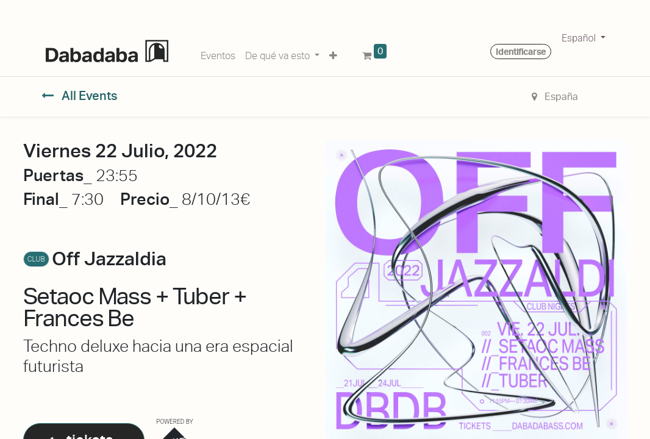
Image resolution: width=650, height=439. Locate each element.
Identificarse (521, 52)
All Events (79, 95)
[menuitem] (218, 53)
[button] (333, 53)
